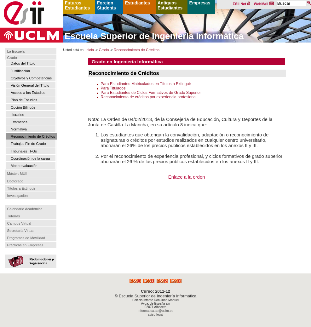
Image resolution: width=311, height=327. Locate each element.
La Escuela (16, 51)
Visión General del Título (30, 85)
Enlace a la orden (186, 177)
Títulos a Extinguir (21, 188)
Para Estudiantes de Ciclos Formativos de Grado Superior (151, 92)
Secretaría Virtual (20, 230)
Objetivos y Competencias (31, 78)
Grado (12, 58)
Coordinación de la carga (30, 158)
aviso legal (156, 314)
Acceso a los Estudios (28, 93)
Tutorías (13, 216)
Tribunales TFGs (24, 151)
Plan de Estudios (24, 100)
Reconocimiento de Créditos (33, 136)
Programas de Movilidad (26, 238)
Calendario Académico (25, 209)
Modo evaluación (24, 166)
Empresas (199, 2)
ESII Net (242, 4)
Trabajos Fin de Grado (28, 144)
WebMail (264, 4)
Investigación (17, 196)
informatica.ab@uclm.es (155, 311)
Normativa (19, 129)
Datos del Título (23, 63)
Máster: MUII (17, 174)
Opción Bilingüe (23, 107)
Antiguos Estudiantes (170, 5)
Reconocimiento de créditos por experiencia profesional (148, 97)
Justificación (20, 71)
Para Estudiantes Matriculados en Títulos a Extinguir (146, 84)
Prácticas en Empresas (25, 245)
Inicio (89, 50)
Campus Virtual (19, 223)
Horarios (17, 115)
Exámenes (19, 122)
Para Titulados (113, 88)
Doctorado (15, 181)
